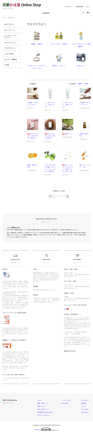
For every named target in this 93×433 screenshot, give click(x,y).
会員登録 (84, 403)
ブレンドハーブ (9, 30)
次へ (67, 196)
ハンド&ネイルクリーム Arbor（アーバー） (67, 105)
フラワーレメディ (10, 43)
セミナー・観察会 (10, 60)
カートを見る (86, 409)
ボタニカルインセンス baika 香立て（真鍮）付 (32, 136)
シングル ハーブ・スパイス (10, 36)
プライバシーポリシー (49, 415)
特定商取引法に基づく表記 (50, 412)
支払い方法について (48, 409)
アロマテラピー (11, 17)
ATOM (70, 403)
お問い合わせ (86, 412)
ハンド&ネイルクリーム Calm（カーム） (50, 105)
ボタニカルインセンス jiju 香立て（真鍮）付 (50, 136)
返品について (46, 406)
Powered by (46, 428)
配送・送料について (48, 403)
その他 (6, 65)
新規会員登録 (79, 6)
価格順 (80, 83)
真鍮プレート (67, 133)
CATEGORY (46, 13)
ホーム (3, 17)
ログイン (88, 6)
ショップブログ (69, 400)
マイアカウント (68, 6)
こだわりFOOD (9, 54)
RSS (66, 403)
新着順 (86, 83)
